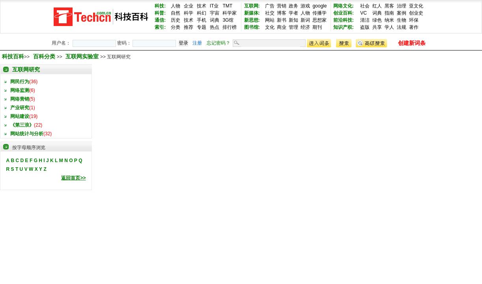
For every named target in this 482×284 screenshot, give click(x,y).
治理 (401, 6)
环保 (413, 20)
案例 (401, 13)
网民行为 (19, 81)
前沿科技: (343, 20)
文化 (270, 27)
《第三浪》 (22, 125)
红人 (377, 6)
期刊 (317, 27)
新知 (293, 20)
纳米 (389, 20)
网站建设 (19, 116)
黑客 (389, 6)
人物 (175, 6)
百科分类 (44, 56)
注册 (197, 43)
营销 (281, 6)
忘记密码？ (218, 43)
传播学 (319, 13)
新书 (281, 20)
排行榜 (229, 27)
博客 (281, 13)
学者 (293, 13)
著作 (413, 27)
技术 (201, 6)
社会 (365, 6)
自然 (175, 13)
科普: (160, 13)
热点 (214, 27)
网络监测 (19, 90)
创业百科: (343, 13)
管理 (293, 27)
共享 (377, 27)
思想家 (319, 20)
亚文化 (416, 6)
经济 (305, 27)
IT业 (214, 6)
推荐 (188, 27)
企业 (188, 6)
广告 (270, 6)
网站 (270, 20)
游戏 (305, 6)
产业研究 (19, 107)
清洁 (365, 20)
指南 (389, 13)
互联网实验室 (82, 56)
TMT (227, 6)
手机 (201, 20)
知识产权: (343, 27)
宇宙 (214, 13)
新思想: (252, 20)
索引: (160, 27)
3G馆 (228, 20)
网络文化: (343, 6)
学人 (389, 27)
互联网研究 (26, 69)
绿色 (377, 20)
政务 (293, 6)
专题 (201, 27)
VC (363, 13)
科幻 (201, 13)
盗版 (365, 27)
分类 (175, 27)
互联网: (252, 6)
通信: (160, 20)
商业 (281, 27)
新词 (305, 20)
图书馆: (252, 27)
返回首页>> (73, 178)
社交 (270, 13)
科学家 (229, 13)
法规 (401, 27)
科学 (188, 13)
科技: (160, 6)
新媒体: (252, 13)
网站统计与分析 (26, 133)
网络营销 (19, 99)
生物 (401, 20)
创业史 (416, 13)
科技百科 (13, 56)
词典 (214, 20)
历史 (175, 20)
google (319, 6)
